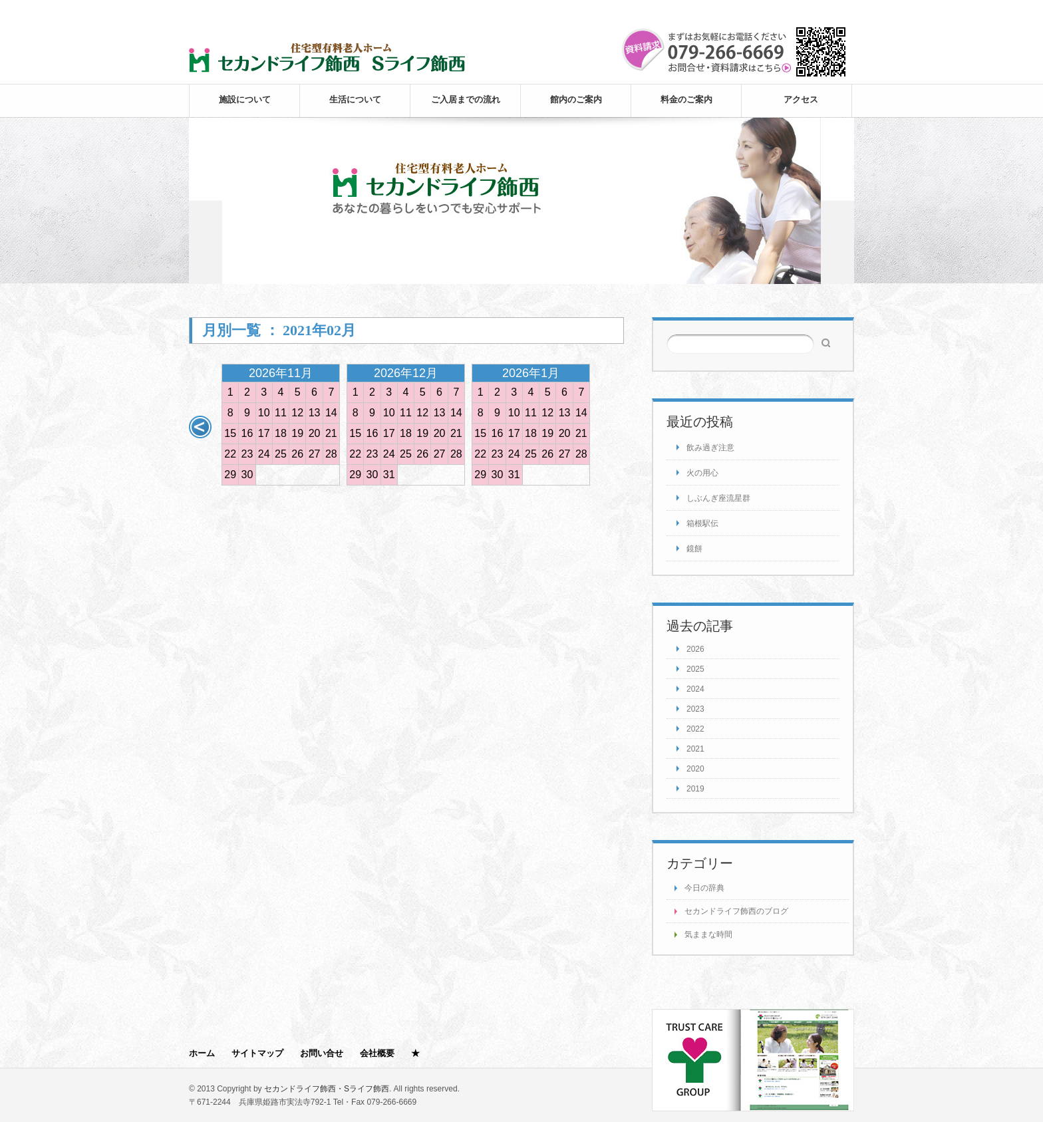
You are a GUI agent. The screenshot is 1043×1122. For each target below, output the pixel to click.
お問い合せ (321, 1053)
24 (264, 454)
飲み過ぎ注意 (710, 447)
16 (247, 433)
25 (281, 454)
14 (331, 412)
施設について (245, 99)
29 (230, 474)
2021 (695, 749)
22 (230, 454)
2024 (695, 689)
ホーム (202, 1053)
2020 (695, 769)
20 (315, 433)
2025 (695, 669)
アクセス (801, 99)
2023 (695, 709)
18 (281, 433)
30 (247, 474)
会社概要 (377, 1053)
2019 (695, 789)
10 (264, 412)
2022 (695, 729)
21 (331, 433)
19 (297, 433)
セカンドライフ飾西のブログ (736, 911)
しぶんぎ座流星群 (718, 498)
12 (297, 412)
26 (297, 454)
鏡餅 (694, 548)
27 (315, 454)
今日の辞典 (704, 888)
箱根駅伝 (702, 523)
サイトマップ (257, 1053)
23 (247, 454)
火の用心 (702, 473)
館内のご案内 (576, 99)
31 (389, 474)
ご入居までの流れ (465, 99)
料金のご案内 (686, 99)
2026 (695, 649)
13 (315, 412)
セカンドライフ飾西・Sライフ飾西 (326, 1088)
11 (281, 412)
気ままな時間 (708, 934)
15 (230, 433)
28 (331, 454)
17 (264, 433)
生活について (355, 99)
